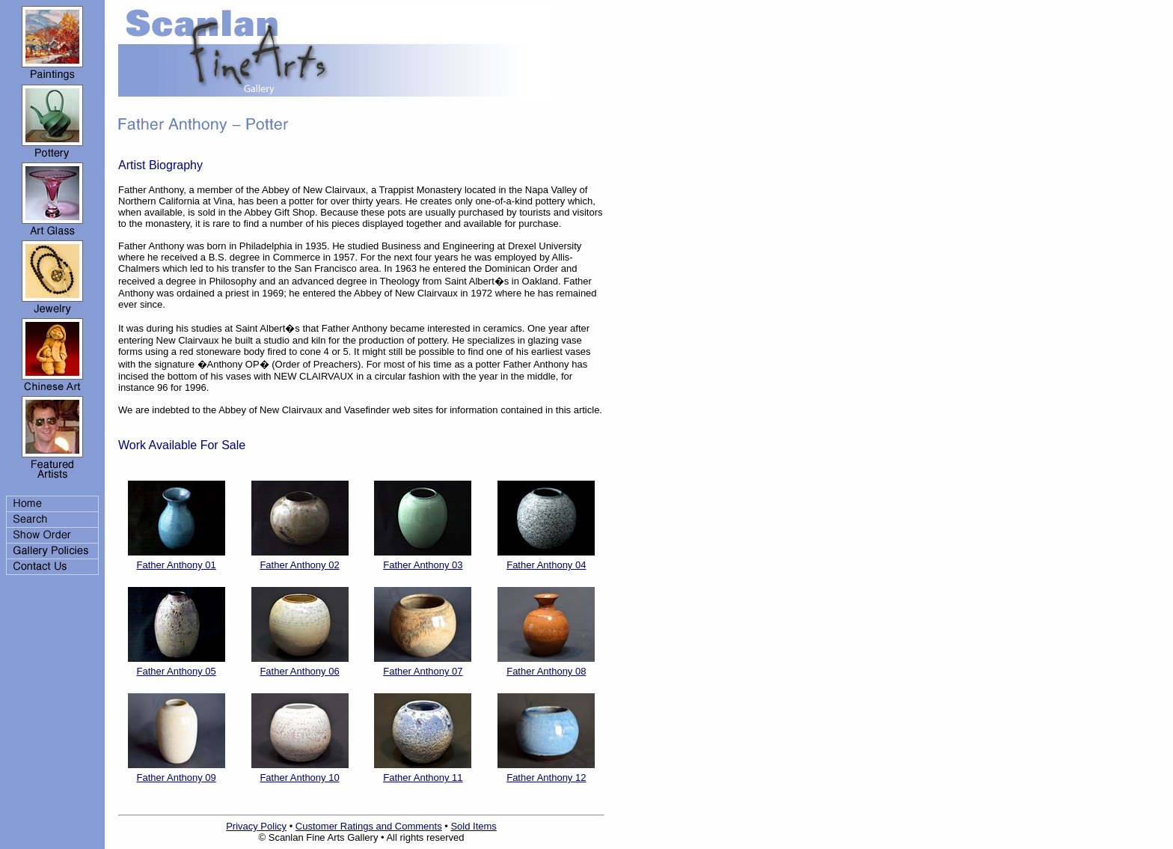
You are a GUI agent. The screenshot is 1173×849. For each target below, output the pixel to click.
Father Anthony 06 (299, 671)
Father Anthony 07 (422, 671)
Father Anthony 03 (422, 564)
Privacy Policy (256, 826)
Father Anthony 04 (546, 564)
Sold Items (473, 826)
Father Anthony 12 (546, 777)
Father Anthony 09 (176, 777)
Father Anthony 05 (176, 671)
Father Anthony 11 (422, 777)
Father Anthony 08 (546, 671)
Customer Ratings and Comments (368, 826)
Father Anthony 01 (176, 564)
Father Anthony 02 (299, 564)
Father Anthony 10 (299, 777)
